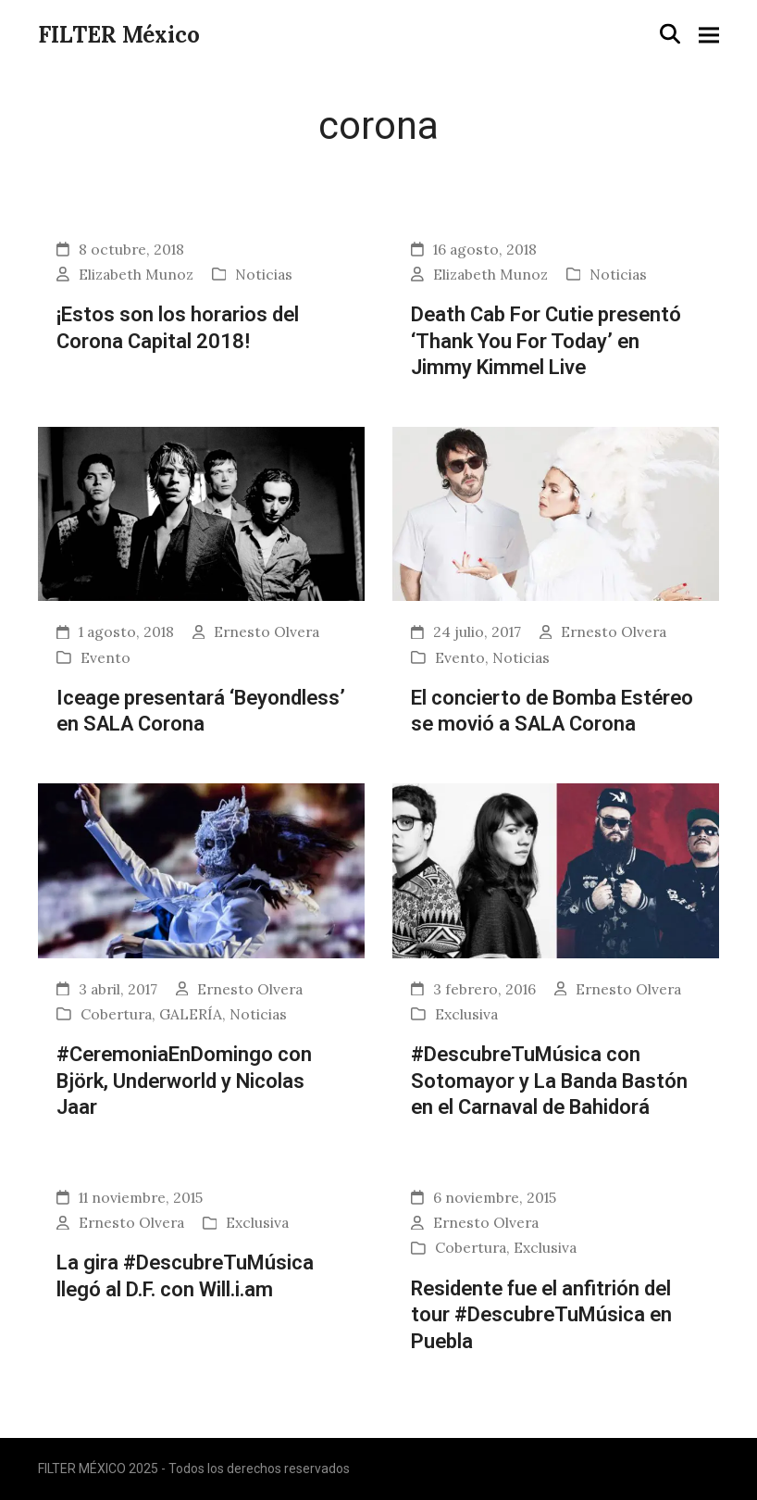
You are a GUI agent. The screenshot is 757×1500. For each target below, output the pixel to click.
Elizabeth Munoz (136, 274)
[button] (670, 33)
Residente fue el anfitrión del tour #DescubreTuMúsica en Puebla (541, 1314)
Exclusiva (466, 1014)
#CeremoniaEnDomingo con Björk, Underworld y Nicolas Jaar (184, 1080)
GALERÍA (190, 1014)
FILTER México (119, 34)
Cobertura (116, 1014)
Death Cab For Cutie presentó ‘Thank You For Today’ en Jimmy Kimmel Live (546, 340)
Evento (105, 657)
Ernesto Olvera (266, 631)
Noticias (263, 274)
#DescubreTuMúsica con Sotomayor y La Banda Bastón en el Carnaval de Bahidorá (549, 1080)
